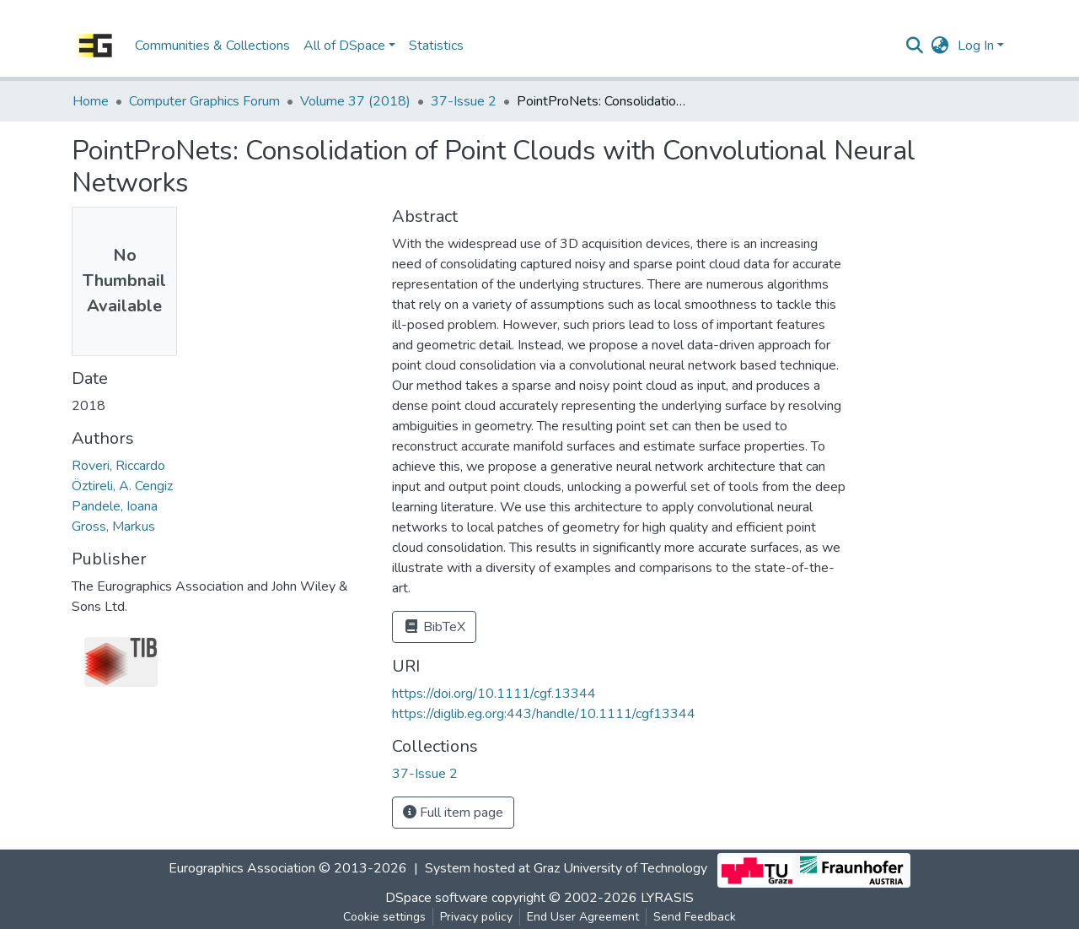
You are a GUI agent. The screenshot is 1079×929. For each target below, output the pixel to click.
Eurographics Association (242, 868)
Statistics (436, 45)
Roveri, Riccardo (118, 465)
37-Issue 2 (464, 101)
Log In (976, 45)
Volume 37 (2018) (355, 101)
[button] (940, 45)
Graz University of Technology (620, 868)
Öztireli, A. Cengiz (122, 486)
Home (90, 101)
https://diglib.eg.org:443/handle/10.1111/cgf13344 (543, 714)
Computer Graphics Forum (204, 101)
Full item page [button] (453, 812)
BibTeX (434, 627)
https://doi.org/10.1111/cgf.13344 (494, 693)
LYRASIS (667, 897)
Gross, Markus (113, 526)
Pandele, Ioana (115, 506)
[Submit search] (915, 46)
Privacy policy (476, 917)
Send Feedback (694, 917)
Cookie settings (384, 917)
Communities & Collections (212, 45)
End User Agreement (583, 917)
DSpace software (436, 897)
